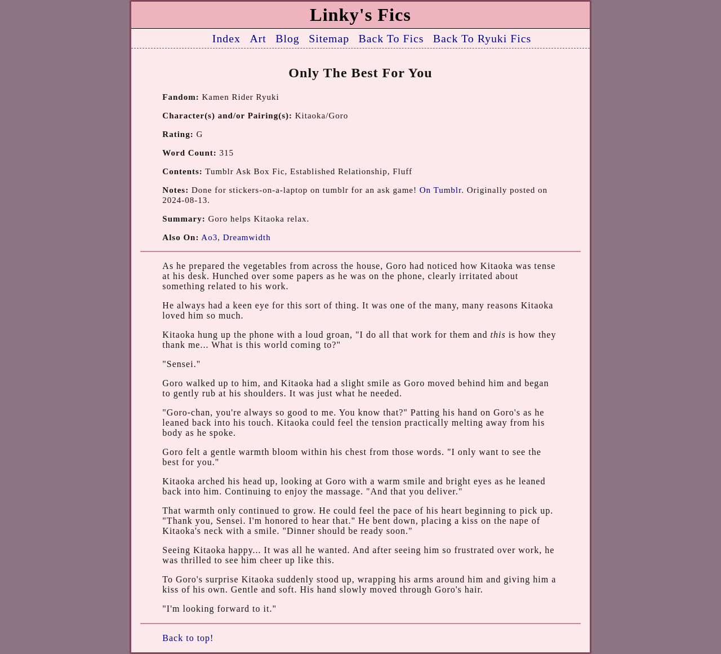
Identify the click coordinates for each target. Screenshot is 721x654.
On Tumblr (440, 190)
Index (226, 38)
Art (258, 38)
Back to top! (187, 638)
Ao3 (209, 237)
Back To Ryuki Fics (482, 38)
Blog (287, 38)
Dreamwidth (247, 237)
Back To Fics (391, 38)
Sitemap (329, 38)
